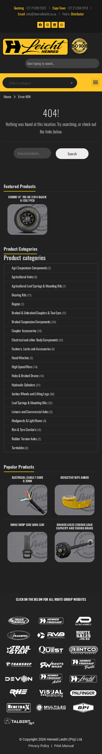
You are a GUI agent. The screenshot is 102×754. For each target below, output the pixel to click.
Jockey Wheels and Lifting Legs (26, 393)
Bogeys (12, 303)
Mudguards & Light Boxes (23, 420)
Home (7, 96)
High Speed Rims (18, 366)
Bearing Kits (15, 294)
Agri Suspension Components (25, 267)
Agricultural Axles (18, 276)
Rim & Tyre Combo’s (20, 429)
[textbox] (39, 82)
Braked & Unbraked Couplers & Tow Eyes (32, 312)
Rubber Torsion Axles (20, 438)
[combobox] (62, 63)
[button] (95, 82)
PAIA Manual (64, 746)
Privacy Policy (38, 746)
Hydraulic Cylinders (19, 384)
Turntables (14, 447)
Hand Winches (16, 357)
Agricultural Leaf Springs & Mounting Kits (33, 285)
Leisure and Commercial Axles (26, 411)
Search (72, 153)
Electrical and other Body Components (31, 339)
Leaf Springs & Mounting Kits (25, 402)
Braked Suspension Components (27, 321)
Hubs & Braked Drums (21, 375)
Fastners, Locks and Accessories (27, 348)
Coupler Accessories (20, 330)
